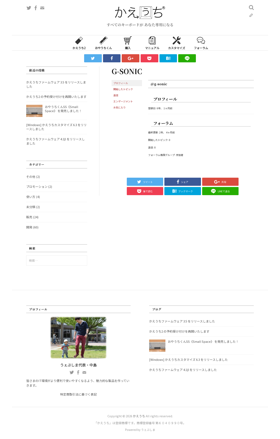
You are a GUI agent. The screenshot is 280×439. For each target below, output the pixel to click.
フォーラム (201, 42)
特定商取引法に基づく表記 (78, 394)
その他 (30, 176)
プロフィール (120, 83)
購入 (128, 42)
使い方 (30, 197)
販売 (29, 217)
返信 (115, 95)
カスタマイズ (176, 42)
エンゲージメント (123, 101)
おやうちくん (103, 42)
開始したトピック (123, 89)
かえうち (139, 416)
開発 (29, 227)
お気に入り (119, 107)
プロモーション (37, 186)
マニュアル (152, 42)
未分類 (30, 207)
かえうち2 (79, 42)
